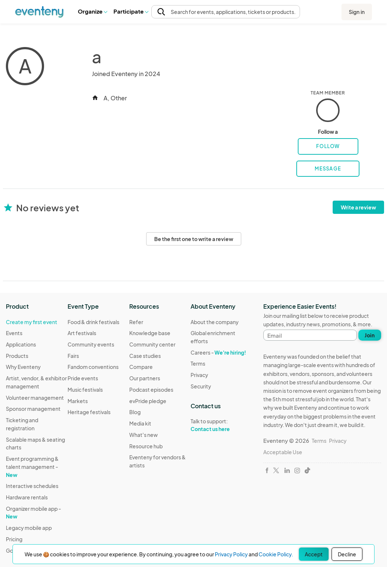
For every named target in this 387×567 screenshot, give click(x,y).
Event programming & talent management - (32, 466)
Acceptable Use (282, 452)
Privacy (199, 375)
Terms (198, 363)
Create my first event (31, 322)
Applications (21, 344)
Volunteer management (35, 397)
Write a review (358, 207)
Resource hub (146, 446)
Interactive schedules (32, 485)
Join (370, 335)
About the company (215, 322)
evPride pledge (147, 401)
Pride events (83, 378)
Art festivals (82, 333)
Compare (141, 366)
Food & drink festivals (93, 322)
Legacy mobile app (29, 527)
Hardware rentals (27, 497)
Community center (152, 344)
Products (17, 355)
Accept (314, 554)
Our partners (144, 378)
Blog (135, 412)
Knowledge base (149, 333)
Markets (78, 401)
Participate (130, 11)
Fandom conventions (93, 366)
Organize (92, 11)
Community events (91, 344)
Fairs (73, 355)
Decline (347, 554)
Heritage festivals (89, 412)
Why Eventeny (23, 366)
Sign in (357, 11)
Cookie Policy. (275, 554)
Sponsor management (33, 408)
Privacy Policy (231, 554)
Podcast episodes (151, 389)
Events (14, 333)
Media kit (140, 423)
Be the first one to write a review (193, 239)
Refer (136, 322)
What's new (143, 434)
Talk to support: (221, 425)
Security (201, 386)
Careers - (218, 352)
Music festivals (85, 389)
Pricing (14, 539)
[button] (92, 11)
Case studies (145, 355)
